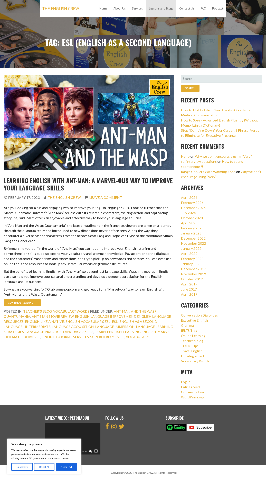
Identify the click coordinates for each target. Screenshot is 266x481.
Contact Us (186, 8)
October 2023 (192, 218)
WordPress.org (192, 397)
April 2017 (189, 294)
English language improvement (105, 316)
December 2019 (193, 269)
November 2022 (193, 243)
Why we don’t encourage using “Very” (223, 156)
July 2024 (188, 213)
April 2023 (189, 223)
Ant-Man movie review (53, 316)
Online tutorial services (65, 337)
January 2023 (191, 233)
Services (137, 8)
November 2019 (193, 274)
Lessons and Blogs (161, 8)
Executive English (194, 320)
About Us (119, 8)
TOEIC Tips (189, 346)
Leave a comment (105, 197)
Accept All (66, 466)
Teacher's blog (37, 311)
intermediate (37, 327)
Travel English (191, 351)
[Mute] (90, 451)
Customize (22, 466)
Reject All (44, 466)
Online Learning (193, 336)
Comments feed (193, 392)
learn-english (108, 332)
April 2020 (189, 253)
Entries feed (190, 387)
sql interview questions (199, 161)
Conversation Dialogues (199, 315)
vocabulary (137, 337)
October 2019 (192, 279)
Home (103, 8)
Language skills (78, 332)
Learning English (139, 332)
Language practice (43, 332)
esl (108, 321)
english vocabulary (84, 321)
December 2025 (193, 208)
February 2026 (192, 202)
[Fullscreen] (96, 451)
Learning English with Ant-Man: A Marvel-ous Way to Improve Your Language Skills (88, 184)
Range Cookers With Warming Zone (208, 172)
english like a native (44, 321)
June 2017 (189, 289)
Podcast (217, 8)
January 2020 (191, 264)
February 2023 (192, 228)
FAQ (203, 8)
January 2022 (191, 248)
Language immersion (115, 327)
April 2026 (189, 197)
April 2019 (189, 284)
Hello (185, 156)
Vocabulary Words (71, 311)
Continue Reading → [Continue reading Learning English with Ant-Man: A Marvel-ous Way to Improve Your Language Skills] (22, 302)
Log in (185, 382)
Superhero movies (107, 337)
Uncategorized (192, 356)
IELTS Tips (189, 330)
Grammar (188, 325)
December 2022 (193, 238)
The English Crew (60, 8)
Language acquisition (73, 327)
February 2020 (192, 259)
